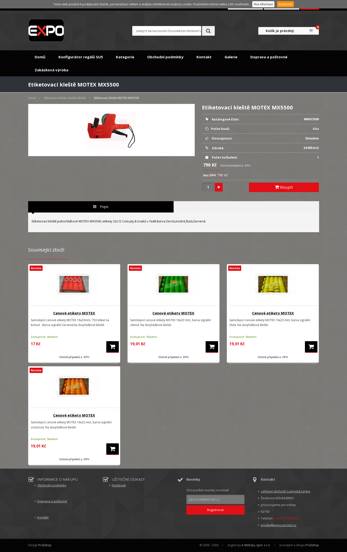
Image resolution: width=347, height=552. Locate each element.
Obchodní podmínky (165, 56)
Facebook (119, 485)
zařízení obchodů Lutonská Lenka (285, 491)
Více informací (263, 4)
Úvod (32, 98)
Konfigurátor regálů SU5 (80, 56)
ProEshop (44, 545)
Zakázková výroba (51, 69)
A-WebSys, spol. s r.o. (256, 545)
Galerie (231, 56)
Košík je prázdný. (280, 30)
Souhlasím (285, 4)
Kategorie (125, 56)
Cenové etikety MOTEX (74, 313)
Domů (40, 56)
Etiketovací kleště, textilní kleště (65, 98)
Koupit (284, 187)
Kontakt (204, 56)
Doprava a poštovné (268, 56)
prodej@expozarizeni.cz (279, 525)
